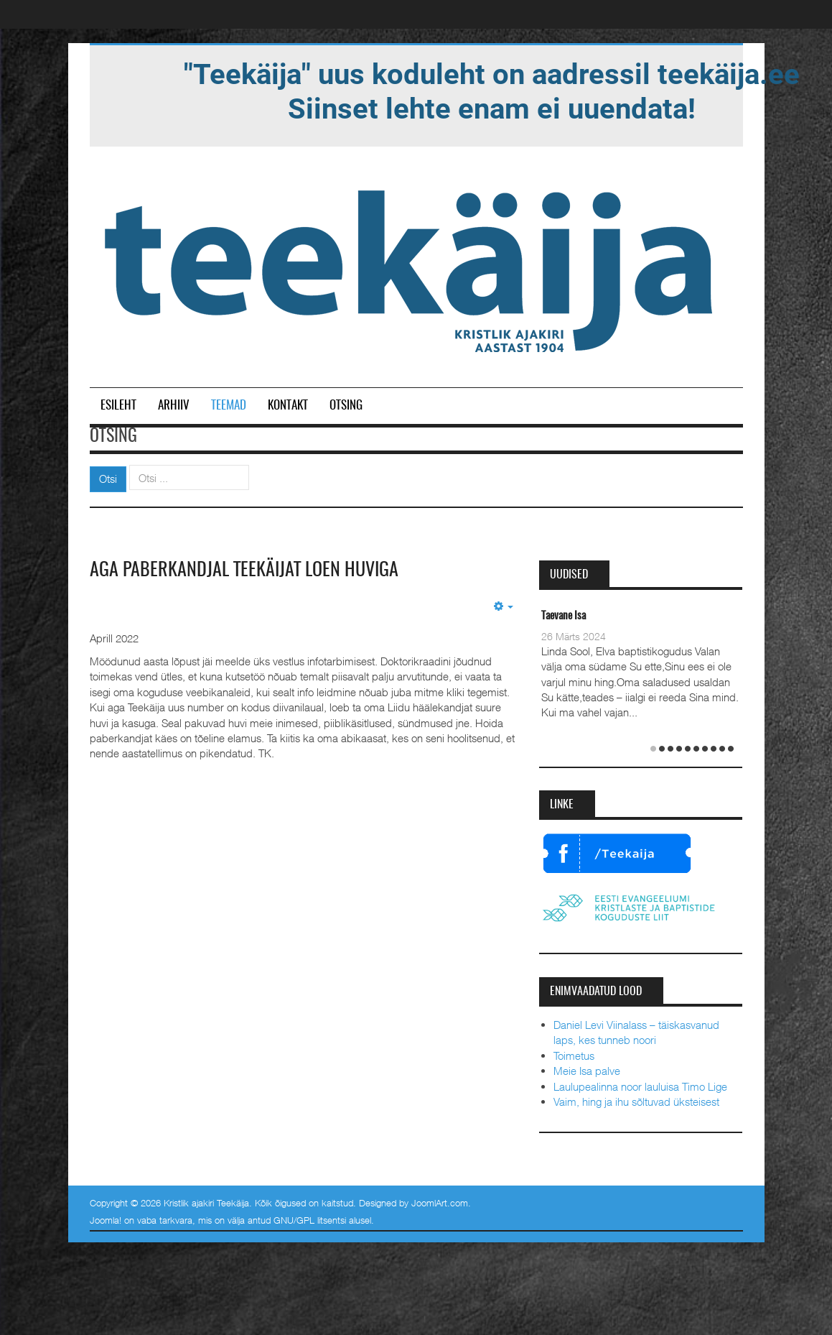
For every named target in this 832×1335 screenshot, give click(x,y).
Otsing (346, 405)
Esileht (118, 405)
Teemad (228, 405)
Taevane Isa (563, 616)
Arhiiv (174, 405)
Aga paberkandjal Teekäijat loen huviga (244, 570)
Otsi (108, 478)
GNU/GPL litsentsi (310, 1220)
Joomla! (105, 1220)
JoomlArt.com (439, 1203)
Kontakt (288, 405)
